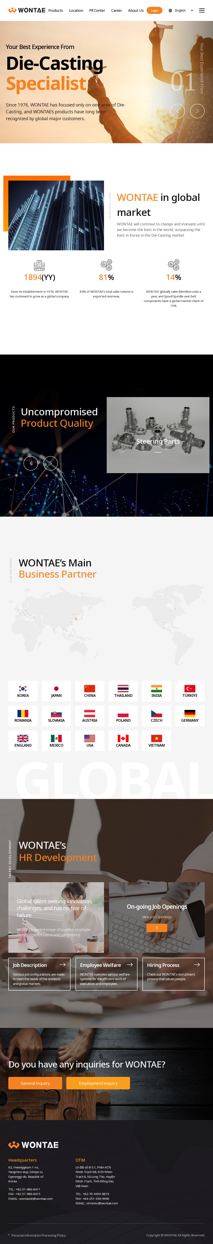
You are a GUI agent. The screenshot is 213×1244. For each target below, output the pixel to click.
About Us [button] (136, 10)
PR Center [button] (97, 10)
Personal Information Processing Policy (38, 1235)
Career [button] (116, 10)
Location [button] (76, 10)
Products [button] (55, 10)
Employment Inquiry (98, 1083)
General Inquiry (35, 1083)
